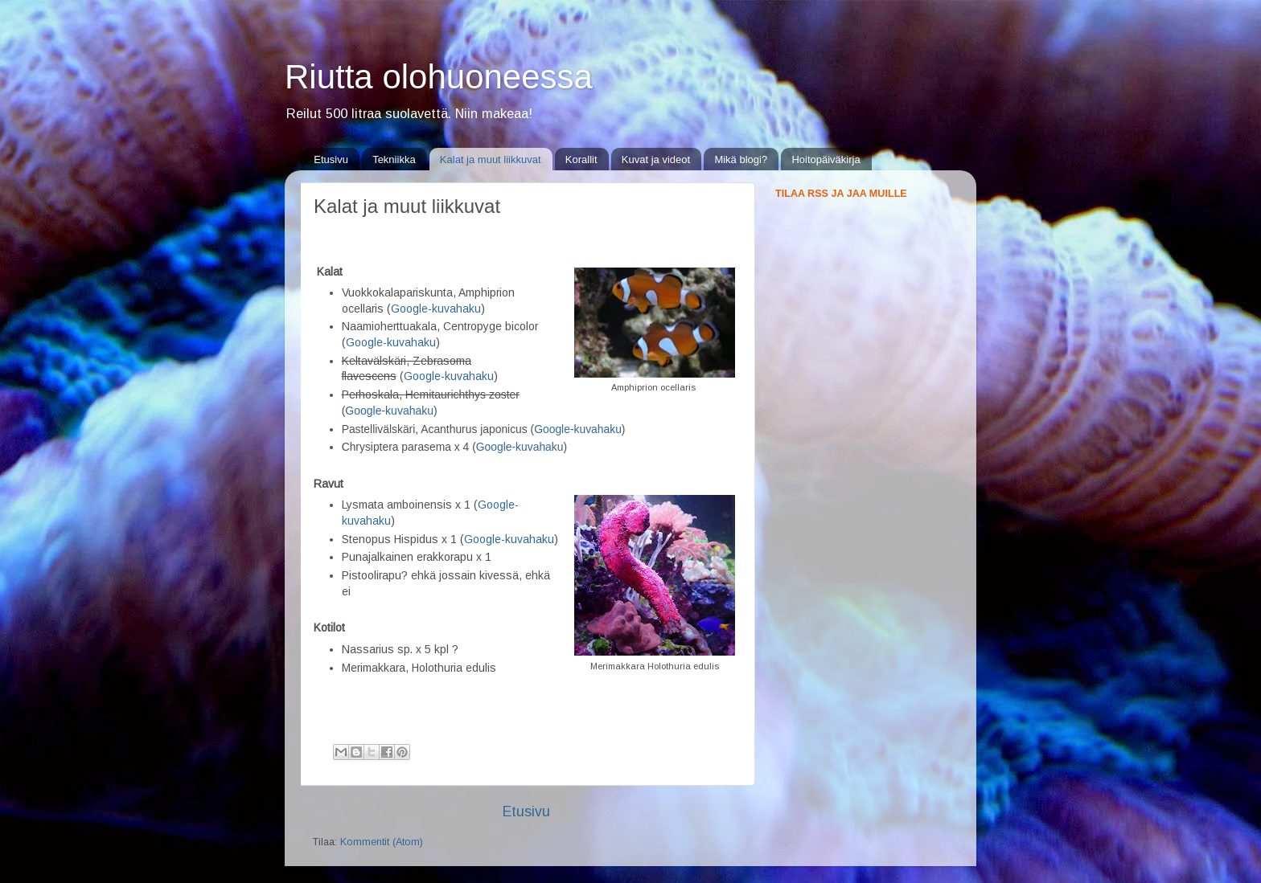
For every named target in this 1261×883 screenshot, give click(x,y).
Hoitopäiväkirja (825, 159)
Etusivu (331, 159)
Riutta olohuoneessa (439, 77)
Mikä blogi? (740, 159)
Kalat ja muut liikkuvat (490, 159)
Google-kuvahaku (391, 342)
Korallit (581, 159)
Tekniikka (393, 159)
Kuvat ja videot (656, 159)
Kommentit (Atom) (381, 842)
